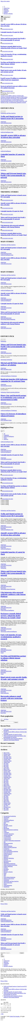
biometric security (8, 825)
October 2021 (7, 804)
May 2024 (6, 766)
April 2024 (6, 767)
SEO (5, 876)
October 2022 (7, 792)
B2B (5, 823)
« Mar (2, 1014)
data (5, 842)
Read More (3, 528)
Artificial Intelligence (9, 436)
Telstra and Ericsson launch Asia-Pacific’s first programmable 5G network (13, 39)
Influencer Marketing (9, 858)
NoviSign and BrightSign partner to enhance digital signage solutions (14, 63)
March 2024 (6, 769)
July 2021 (6, 805)
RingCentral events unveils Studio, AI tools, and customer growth (14, 678)
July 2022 (6, 796)
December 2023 (7, 773)
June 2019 (6, 809)
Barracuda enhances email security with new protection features (11, 698)
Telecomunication (8, 882)
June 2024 (6, 765)
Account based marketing (10, 816)
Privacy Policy (4, 903)
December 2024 (7, 756)
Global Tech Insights (6, 2)
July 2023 (6, 780)
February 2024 (7, 770)
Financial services (8, 852)
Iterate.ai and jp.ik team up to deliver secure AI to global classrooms (14, 87)
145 (5, 719)
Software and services (9, 878)
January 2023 (7, 788)
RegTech (6, 870)
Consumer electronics (9, 833)
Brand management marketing (11, 829)
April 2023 (6, 784)
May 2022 (6, 799)
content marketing (8, 835)
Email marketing (8, 850)
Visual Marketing (8, 885)
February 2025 (7, 754)
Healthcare (6, 855)
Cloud (5, 831)
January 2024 (7, 771)
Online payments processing (10, 865)
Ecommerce (6, 848)
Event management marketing (11, 851)
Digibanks (6, 844)
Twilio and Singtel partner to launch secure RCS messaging (12, 117)
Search (2, 720)
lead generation (7, 861)
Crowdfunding (7, 836)
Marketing (6, 862)
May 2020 (6, 808)
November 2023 (7, 774)
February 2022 (7, 803)
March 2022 (6, 801)
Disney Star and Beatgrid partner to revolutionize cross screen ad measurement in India (13, 397)
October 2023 (7, 776)
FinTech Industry (8, 854)
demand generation (8, 843)
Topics (5, 437)
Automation (6, 821)
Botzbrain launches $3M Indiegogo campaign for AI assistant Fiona (14, 380)
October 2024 (7, 759)
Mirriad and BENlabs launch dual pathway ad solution (14, 364)
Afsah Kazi (3, 121)
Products (6, 12)
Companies (6, 11)
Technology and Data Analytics (11, 881)
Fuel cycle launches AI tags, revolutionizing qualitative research (11, 637)
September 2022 (7, 793)
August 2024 (7, 762)
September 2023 (7, 777)
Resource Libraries (8, 13)
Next (7, 719)
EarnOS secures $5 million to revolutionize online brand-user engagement (13, 79)
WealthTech (6, 886)
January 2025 (7, 755)
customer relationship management (12, 840)
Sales (5, 874)
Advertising (6, 817)
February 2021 (7, 807)
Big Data (6, 824)
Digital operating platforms (10, 847)
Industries (6, 9)
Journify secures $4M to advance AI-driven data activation (13, 136)
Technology (6, 880)
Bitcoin (5, 827)
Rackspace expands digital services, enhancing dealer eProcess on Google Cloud (14, 47)
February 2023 (7, 786)
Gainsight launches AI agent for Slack (12, 32)
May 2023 (6, 782)
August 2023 (7, 778)
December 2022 (7, 789)
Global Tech (6, 8)
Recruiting (6, 869)
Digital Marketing (8, 846)
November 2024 (7, 758)
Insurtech (6, 859)
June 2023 (6, 781)
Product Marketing (8, 866)
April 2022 (6, 800)
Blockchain (6, 828)
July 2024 (6, 763)
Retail (5, 873)
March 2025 (6, 752)
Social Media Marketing (9, 877)
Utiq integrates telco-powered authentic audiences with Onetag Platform (12, 226)
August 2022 (7, 795)
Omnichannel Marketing (9, 863)
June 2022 (6, 797)
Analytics (6, 439)
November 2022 (7, 790)
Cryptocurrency (7, 838)
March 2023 (6, 785)
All (4, 433)
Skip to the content (5, 1)
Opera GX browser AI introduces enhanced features (13, 415)
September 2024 (7, 761)
